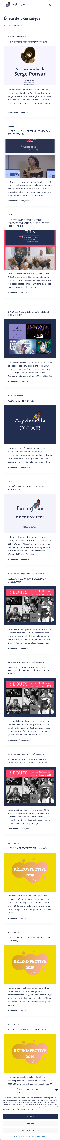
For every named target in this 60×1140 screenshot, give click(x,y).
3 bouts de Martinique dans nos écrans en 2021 (27, 574)
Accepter (30, 1116)
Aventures (12, 395)
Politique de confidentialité (37, 1136)
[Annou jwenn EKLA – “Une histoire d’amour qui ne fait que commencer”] (30, 250)
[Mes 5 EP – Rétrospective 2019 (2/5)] (30, 1053)
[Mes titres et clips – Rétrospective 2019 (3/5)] (30, 964)
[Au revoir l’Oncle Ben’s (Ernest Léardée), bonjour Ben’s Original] (30, 786)
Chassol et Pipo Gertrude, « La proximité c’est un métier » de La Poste (28, 671)
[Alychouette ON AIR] (30, 424)
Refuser (30, 1123)
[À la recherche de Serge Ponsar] (30, 65)
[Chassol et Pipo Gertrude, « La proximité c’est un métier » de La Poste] (30, 697)
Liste (10, 307)
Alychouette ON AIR (21, 401)
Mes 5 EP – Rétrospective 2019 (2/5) (28, 1030)
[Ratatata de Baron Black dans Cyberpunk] (30, 605)
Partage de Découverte (17, 37)
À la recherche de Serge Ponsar (28, 42)
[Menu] (55, 5)
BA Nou (19, 5)
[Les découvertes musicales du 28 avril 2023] (30, 513)
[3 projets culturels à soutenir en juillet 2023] (30, 338)
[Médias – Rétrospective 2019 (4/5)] (30, 872)
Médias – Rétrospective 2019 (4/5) (28, 848)
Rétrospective (13, 843)
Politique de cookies (20, 1136)
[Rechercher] (50, 5)
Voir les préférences (30, 1130)
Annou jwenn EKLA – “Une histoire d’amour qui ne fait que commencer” (28, 223)
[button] (56, 1091)
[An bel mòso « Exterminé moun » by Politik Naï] (30, 158)
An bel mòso (13, 126)
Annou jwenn (13, 215)
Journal (20, 395)
